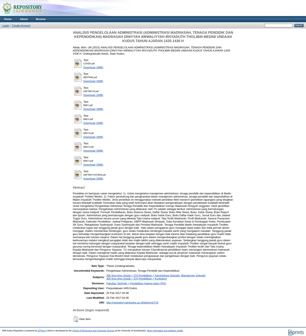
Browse (41, 19)
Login (6, 25)
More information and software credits (165, 331)
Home (8, 19)
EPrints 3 (42, 331)
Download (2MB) (93, 81)
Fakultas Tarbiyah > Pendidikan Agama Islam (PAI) (136, 283)
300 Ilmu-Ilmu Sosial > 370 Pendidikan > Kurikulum (136, 278)
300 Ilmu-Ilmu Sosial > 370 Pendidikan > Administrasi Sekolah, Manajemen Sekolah (156, 275)
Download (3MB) (93, 67)
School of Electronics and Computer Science (93, 331)
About (24, 19)
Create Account (21, 25)
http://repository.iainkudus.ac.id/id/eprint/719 (132, 302)
